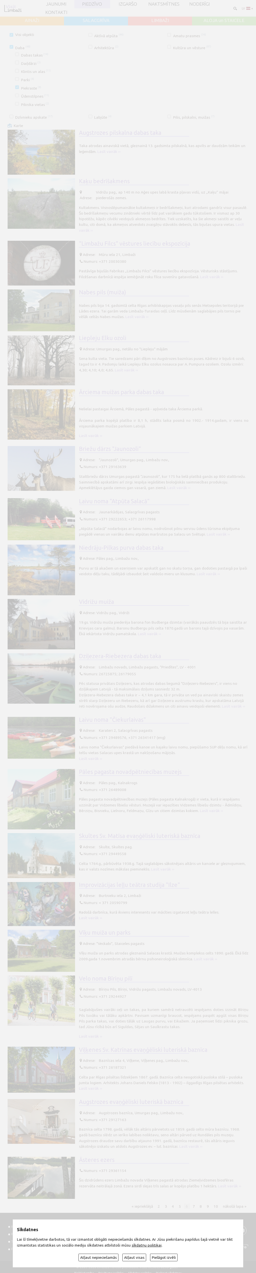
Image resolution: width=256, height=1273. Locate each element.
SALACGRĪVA (96, 20)
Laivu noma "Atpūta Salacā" (114, 501)
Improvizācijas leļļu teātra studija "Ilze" (129, 885)
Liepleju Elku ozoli (102, 338)
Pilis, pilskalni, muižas (193, 117)
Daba (22, 48)
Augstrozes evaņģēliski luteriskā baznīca (131, 1102)
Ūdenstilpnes (35, 96)
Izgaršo (128, 4)
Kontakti (56, 12)
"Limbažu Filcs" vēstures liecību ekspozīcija (134, 243)
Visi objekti (24, 35)
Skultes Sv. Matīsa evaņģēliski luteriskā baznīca (139, 836)
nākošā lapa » (234, 1206)
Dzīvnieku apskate (33, 117)
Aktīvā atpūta (108, 36)
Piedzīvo (92, 4)
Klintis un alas (36, 71)
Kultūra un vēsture (192, 48)
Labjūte (102, 117)
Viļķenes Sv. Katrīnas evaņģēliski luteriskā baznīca (143, 1049)
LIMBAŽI (160, 20)
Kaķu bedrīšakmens (104, 181)
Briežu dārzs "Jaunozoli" (110, 449)
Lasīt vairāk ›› (109, 151)
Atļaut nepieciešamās (98, 1257)
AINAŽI (32, 20)
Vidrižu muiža (96, 601)
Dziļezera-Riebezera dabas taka (120, 656)
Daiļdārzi (31, 63)
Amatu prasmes (189, 36)
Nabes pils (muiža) (102, 292)
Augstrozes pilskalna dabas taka (120, 132)
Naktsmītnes (163, 4)
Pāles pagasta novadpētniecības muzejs (130, 771)
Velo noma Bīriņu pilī (105, 978)
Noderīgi (199, 4)
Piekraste (31, 88)
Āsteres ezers (97, 1160)
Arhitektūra (106, 48)
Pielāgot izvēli (164, 1257)
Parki (27, 80)
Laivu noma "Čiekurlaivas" (112, 719)
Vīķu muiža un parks (104, 932)
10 (216, 1206)
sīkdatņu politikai (147, 1245)
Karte (18, 126)
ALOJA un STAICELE (224, 20)
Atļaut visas (134, 1257)
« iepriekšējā (142, 1206)
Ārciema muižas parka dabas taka (121, 392)
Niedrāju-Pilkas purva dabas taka (121, 547)
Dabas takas (34, 55)
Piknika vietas (35, 105)
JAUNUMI (56, 4)
